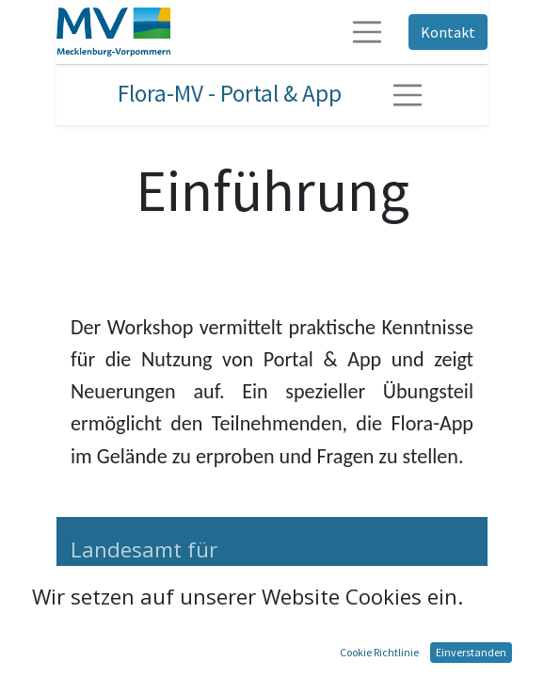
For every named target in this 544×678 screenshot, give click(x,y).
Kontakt (448, 32)
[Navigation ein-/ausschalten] (407, 95)
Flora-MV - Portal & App (230, 93)
